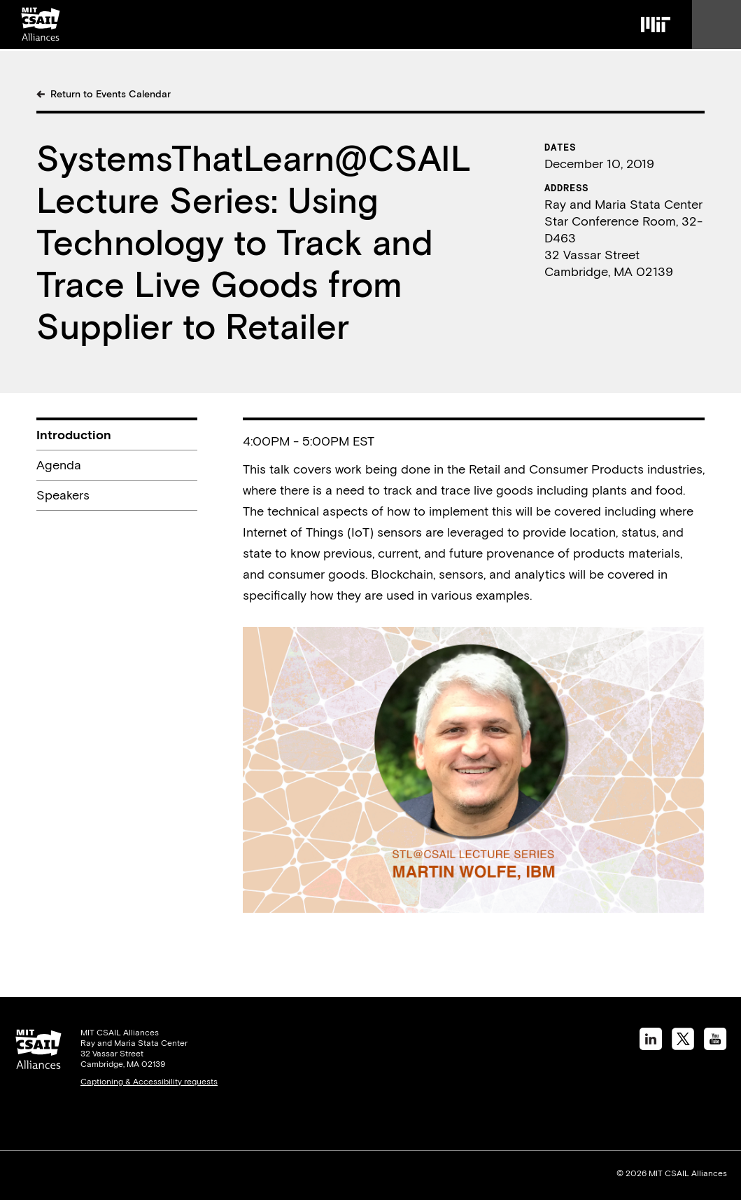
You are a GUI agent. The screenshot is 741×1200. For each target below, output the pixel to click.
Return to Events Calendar (110, 93)
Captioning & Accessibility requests (149, 1082)
